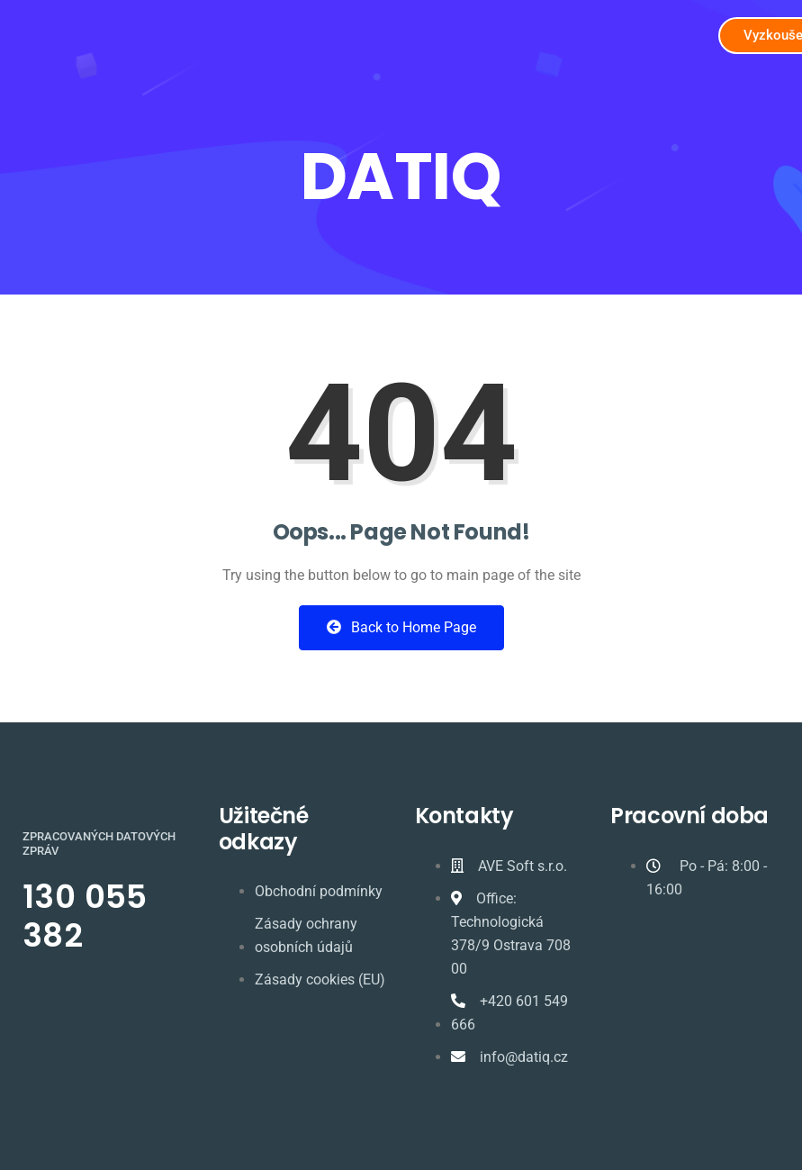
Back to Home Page (401, 627)
